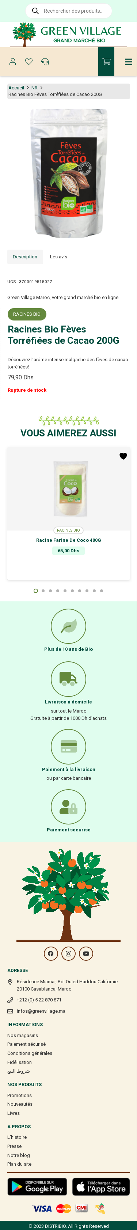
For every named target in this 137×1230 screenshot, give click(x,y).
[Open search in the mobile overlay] (68, 11)
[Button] (13, 62)
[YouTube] (86, 954)
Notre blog (18, 1155)
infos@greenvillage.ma (41, 1011)
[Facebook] (51, 954)
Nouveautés (20, 1104)
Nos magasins (22, 1035)
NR (34, 87)
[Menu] (128, 62)
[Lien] (68, 34)
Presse (14, 1146)
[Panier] (106, 61)
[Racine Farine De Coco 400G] (68, 489)
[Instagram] (68, 954)
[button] (35, 590)
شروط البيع (18, 1071)
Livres (13, 1113)
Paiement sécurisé (26, 1044)
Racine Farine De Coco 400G (68, 540)
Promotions (19, 1095)
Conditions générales (29, 1053)
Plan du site (19, 1164)
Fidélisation (19, 1062)
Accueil (16, 87)
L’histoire (17, 1137)
